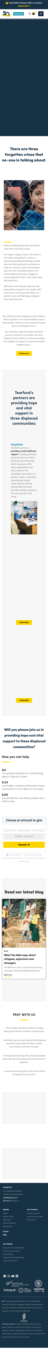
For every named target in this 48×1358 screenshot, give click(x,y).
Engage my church (33, 1213)
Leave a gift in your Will (35, 1217)
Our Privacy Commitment (11, 1251)
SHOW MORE (24, 622)
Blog (5, 1235)
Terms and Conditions (10, 1261)
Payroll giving (7, 1226)
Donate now (24, 353)
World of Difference (9, 1223)
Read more (8, 975)
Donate (24, 844)
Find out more (24, 1337)
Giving (5, 1213)
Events (6, 1232)
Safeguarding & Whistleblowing (13, 1257)
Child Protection (8, 1254)
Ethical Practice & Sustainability (13, 1248)
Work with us (31, 1220)
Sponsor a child (8, 1217)
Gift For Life (7, 1220)
